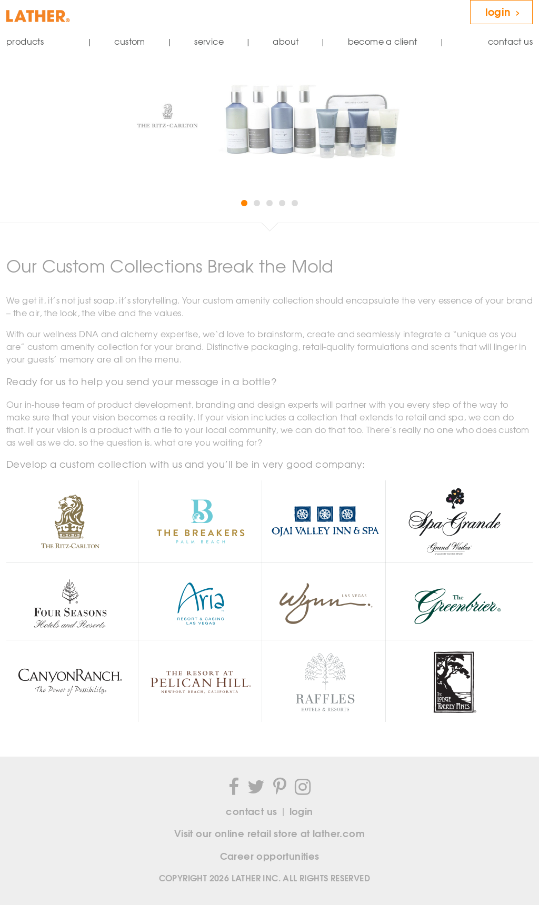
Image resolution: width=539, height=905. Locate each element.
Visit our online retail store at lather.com (269, 833)
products (25, 41)
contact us (510, 41)
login (503, 11)
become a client (382, 41)
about (285, 41)
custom (129, 41)
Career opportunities (270, 855)
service (209, 41)
